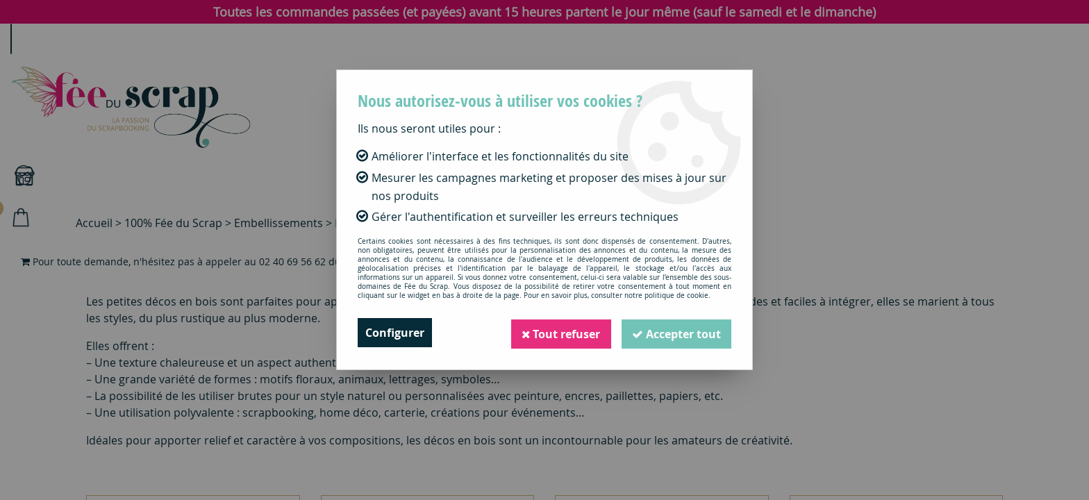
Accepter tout (675, 332)
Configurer (394, 332)
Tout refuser (559, 332)
